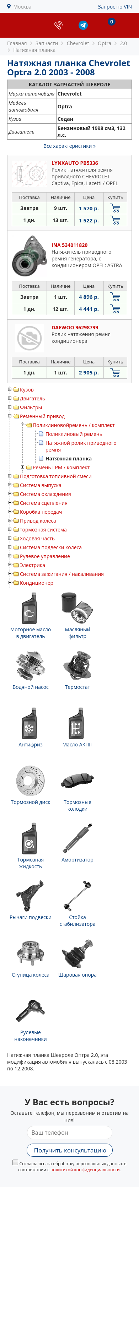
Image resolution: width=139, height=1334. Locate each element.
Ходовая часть (37, 538)
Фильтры (31, 407)
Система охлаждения (45, 494)
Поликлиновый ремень (74, 434)
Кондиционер (36, 582)
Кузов (27, 389)
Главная (17, 43)
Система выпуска (41, 485)
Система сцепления (44, 502)
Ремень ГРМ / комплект (61, 467)
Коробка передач (41, 511)
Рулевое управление (45, 556)
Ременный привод (42, 416)
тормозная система (43, 529)
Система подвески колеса (51, 547)
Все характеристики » (69, 145)
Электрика (32, 565)
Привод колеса (38, 520)
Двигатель (32, 398)
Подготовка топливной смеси (56, 476)
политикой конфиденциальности (85, 1170)
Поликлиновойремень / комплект (74, 425)
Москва (23, 6)
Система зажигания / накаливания (62, 574)
